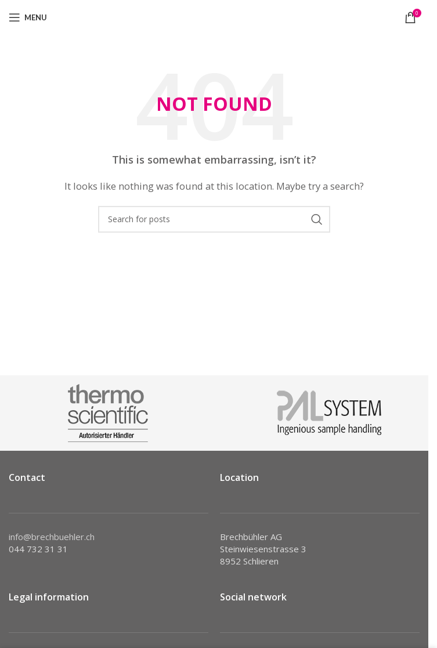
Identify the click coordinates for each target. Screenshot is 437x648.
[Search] (214, 219)
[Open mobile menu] (28, 17)
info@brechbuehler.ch (52, 536)
